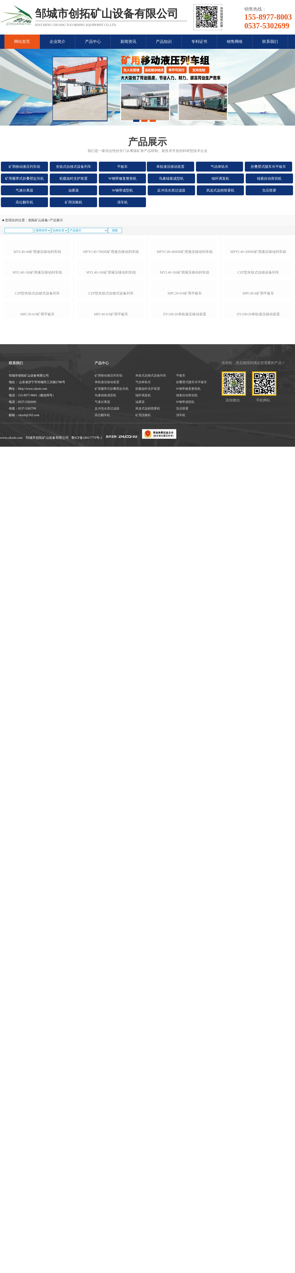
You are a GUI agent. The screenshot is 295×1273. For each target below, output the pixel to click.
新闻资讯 (128, 41)
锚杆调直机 (220, 178)
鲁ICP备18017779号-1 (86, 616)
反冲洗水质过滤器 (171, 190)
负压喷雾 (269, 190)
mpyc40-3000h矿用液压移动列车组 (258, 296)
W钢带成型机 (122, 190)
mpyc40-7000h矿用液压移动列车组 (111, 296)
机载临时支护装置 (73, 178)
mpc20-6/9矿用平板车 (185, 426)
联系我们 (270, 41)
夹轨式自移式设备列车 (73, 166)
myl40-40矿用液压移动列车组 (37, 297)
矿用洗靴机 (73, 202)
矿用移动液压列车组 (24, 166)
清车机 (122, 202)
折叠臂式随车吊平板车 (268, 166)
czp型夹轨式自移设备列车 (258, 365)
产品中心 (93, 41)
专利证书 (199, 41)
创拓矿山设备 (38, 220)
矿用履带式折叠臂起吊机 (24, 178)
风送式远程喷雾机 (220, 190)
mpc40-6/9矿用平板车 (111, 492)
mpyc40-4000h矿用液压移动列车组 (185, 296)
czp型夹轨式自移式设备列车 (37, 419)
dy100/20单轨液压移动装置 (184, 487)
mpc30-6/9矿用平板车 (37, 479)
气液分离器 (24, 190)
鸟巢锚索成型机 (171, 178)
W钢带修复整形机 (122, 178)
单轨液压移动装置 (170, 166)
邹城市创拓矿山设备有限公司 (47, 616)
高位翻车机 (24, 202)
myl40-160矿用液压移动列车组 (37, 361)
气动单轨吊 (219, 166)
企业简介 (57, 41)
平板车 (122, 166)
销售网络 (235, 41)
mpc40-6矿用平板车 (258, 431)
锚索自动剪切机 (269, 178)
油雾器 (73, 190)
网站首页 (22, 41)
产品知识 (164, 41)
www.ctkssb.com (11, 616)
